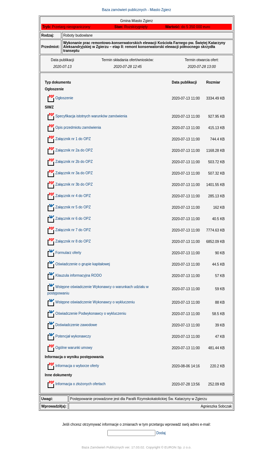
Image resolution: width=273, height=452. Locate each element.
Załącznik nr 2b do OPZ (74, 162)
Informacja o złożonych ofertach (80, 384)
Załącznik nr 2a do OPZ (74, 150)
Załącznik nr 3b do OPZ (74, 184)
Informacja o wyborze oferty (77, 366)
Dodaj (161, 433)
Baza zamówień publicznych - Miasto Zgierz (136, 10)
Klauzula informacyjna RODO (78, 275)
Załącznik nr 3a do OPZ (74, 173)
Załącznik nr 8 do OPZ (73, 241)
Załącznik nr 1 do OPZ (73, 139)
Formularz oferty (68, 253)
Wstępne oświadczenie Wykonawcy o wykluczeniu (95, 302)
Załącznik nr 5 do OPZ (73, 207)
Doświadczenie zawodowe (76, 325)
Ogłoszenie (64, 98)
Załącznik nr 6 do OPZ (73, 218)
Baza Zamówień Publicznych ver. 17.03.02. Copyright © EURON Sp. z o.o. (137, 447)
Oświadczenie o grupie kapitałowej (82, 264)
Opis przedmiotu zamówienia (78, 127)
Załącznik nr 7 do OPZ (73, 230)
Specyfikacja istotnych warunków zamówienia (91, 116)
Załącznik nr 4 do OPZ (73, 196)
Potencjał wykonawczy (73, 336)
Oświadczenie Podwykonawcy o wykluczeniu (90, 313)
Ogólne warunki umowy (73, 348)
